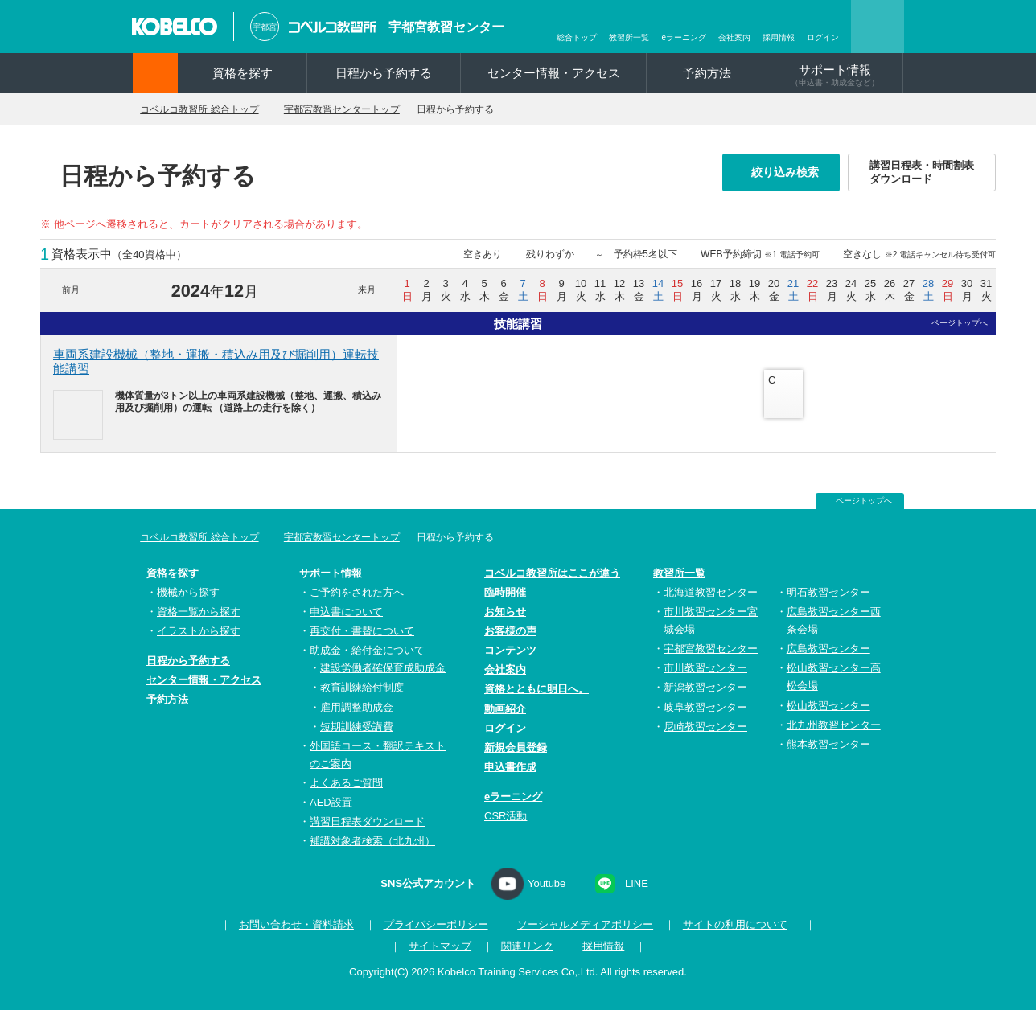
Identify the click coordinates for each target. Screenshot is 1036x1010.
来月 (367, 289)
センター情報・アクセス (553, 73)
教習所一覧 (629, 37)
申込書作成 (510, 767)
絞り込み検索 (790, 172)
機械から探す (188, 592)
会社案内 (734, 37)
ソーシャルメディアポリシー (581, 925)
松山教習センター (828, 706)
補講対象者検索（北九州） (372, 842)
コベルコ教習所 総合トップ (208, 109)
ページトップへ (959, 322)
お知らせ (505, 612)
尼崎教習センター (705, 727)
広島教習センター (828, 649)
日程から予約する (383, 73)
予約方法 (707, 73)
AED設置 (331, 802)
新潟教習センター (705, 688)
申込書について (346, 612)
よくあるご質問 (346, 783)
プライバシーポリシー (431, 925)
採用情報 (779, 37)
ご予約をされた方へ (357, 592)
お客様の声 (510, 632)
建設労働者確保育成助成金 (383, 669)
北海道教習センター (711, 592)
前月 (71, 289)
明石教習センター (828, 592)
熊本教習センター (828, 744)
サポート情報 (834, 75)
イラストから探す (198, 632)
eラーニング (683, 37)
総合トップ (577, 37)
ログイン (823, 37)
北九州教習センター (834, 725)
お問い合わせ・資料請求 (291, 925)
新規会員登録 (515, 747)
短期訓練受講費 (356, 727)
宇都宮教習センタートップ (364, 109)
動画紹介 (505, 709)
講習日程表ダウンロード (367, 822)
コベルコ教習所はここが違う (552, 573)
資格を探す (242, 73)
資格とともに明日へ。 (536, 690)
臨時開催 (505, 592)
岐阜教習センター (705, 707)
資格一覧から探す (198, 612)
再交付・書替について (362, 632)
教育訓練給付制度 (362, 688)
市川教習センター (705, 669)
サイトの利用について (730, 925)
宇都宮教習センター (446, 27)
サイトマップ (440, 947)
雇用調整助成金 (356, 707)
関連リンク (527, 947)
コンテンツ (510, 651)
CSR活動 (505, 816)
